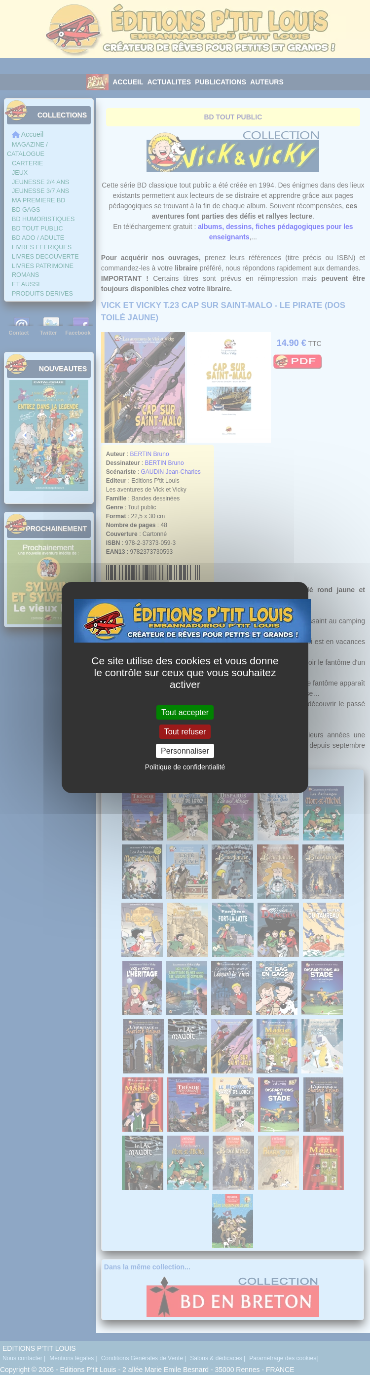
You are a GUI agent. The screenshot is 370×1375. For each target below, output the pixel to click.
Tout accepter (185, 712)
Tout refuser (185, 731)
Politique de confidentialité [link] (185, 767)
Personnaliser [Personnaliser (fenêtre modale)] (185, 751)
